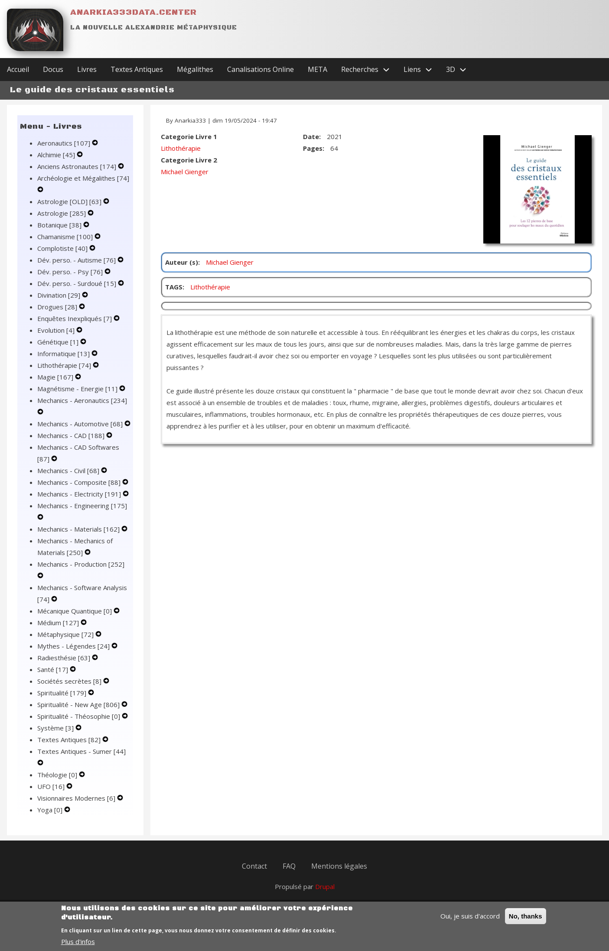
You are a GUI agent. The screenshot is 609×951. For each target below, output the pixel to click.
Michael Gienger (184, 171)
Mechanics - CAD (71, 435)
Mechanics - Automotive (80, 423)
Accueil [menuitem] (18, 69)
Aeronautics (64, 143)
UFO (51, 786)
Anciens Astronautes (77, 166)
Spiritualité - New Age (79, 704)
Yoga (50, 809)
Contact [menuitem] (254, 866)
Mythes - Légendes (74, 646)
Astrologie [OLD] (70, 201)
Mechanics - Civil (69, 470)
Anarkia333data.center (133, 12)
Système (56, 728)
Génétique (58, 342)
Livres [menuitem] (87, 69)
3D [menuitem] (459, 69)
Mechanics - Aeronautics (82, 400)
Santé (53, 669)
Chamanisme (65, 236)
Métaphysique (66, 634)
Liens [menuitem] (421, 69)
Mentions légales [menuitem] (339, 866)
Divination (59, 295)
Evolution (56, 330)
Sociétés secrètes (70, 681)
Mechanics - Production (80, 564)
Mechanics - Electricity (80, 494)
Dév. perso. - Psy (70, 271)
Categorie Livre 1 (189, 136)
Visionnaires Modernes (77, 798)
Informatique (64, 353)
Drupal (325, 886)
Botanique (60, 225)
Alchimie (57, 154)
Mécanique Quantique (75, 611)
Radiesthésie (64, 657)
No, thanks (525, 921)
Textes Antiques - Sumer (81, 751)
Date (311, 136)
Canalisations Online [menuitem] (260, 69)
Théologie (58, 774)
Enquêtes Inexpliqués (75, 318)
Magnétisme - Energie (78, 388)
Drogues (58, 306)
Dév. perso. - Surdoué (77, 283)
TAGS (173, 286)
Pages (312, 148)
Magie (56, 377)
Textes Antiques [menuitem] (137, 69)
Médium (59, 622)
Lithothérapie (65, 365)
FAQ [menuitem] (289, 866)
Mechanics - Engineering (82, 505)
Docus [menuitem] (53, 69)
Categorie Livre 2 (189, 160)
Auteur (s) (181, 262)
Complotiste (63, 248)
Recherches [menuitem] (369, 69)
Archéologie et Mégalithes (83, 178)
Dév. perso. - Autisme (77, 260)
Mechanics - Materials (79, 529)
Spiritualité (62, 692)
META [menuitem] (317, 69)
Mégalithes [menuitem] (195, 69)
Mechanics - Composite (79, 482)
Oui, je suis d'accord (470, 921)
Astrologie (62, 213)
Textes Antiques (69, 739)
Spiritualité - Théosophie (79, 716)
